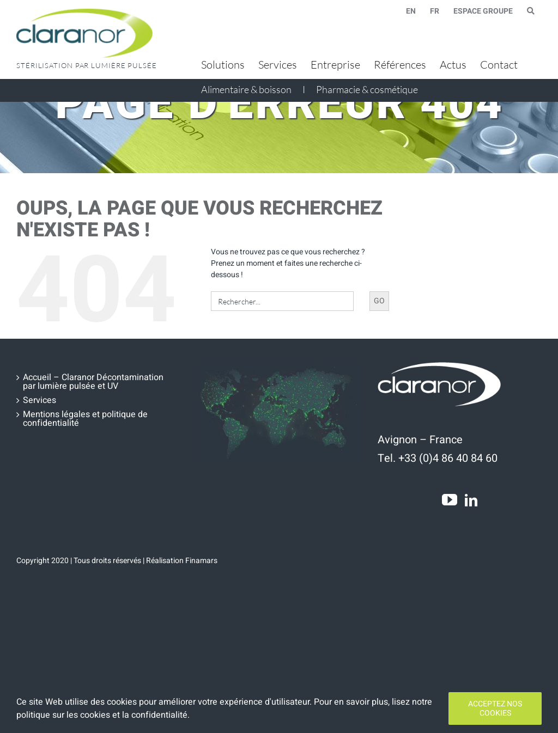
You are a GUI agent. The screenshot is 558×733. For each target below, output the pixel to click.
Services (39, 400)
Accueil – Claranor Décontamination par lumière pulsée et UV (93, 381)
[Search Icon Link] (531, 11)
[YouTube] (449, 500)
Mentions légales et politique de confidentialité (85, 418)
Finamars (201, 560)
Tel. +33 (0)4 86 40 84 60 (438, 458)
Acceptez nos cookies (495, 708)
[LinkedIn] (471, 500)
